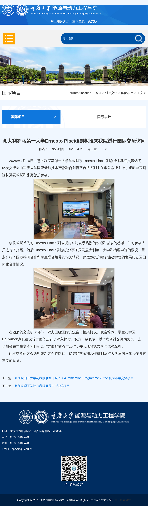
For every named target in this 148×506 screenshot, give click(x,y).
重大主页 (78, 21)
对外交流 (111, 93)
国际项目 (127, 93)
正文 (140, 93)
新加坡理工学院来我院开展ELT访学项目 (42, 386)
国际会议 (119, 117)
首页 (98, 93)
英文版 (92, 21)
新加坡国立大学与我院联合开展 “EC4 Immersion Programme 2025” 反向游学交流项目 (74, 378)
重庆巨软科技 (123, 500)
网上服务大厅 (60, 21)
